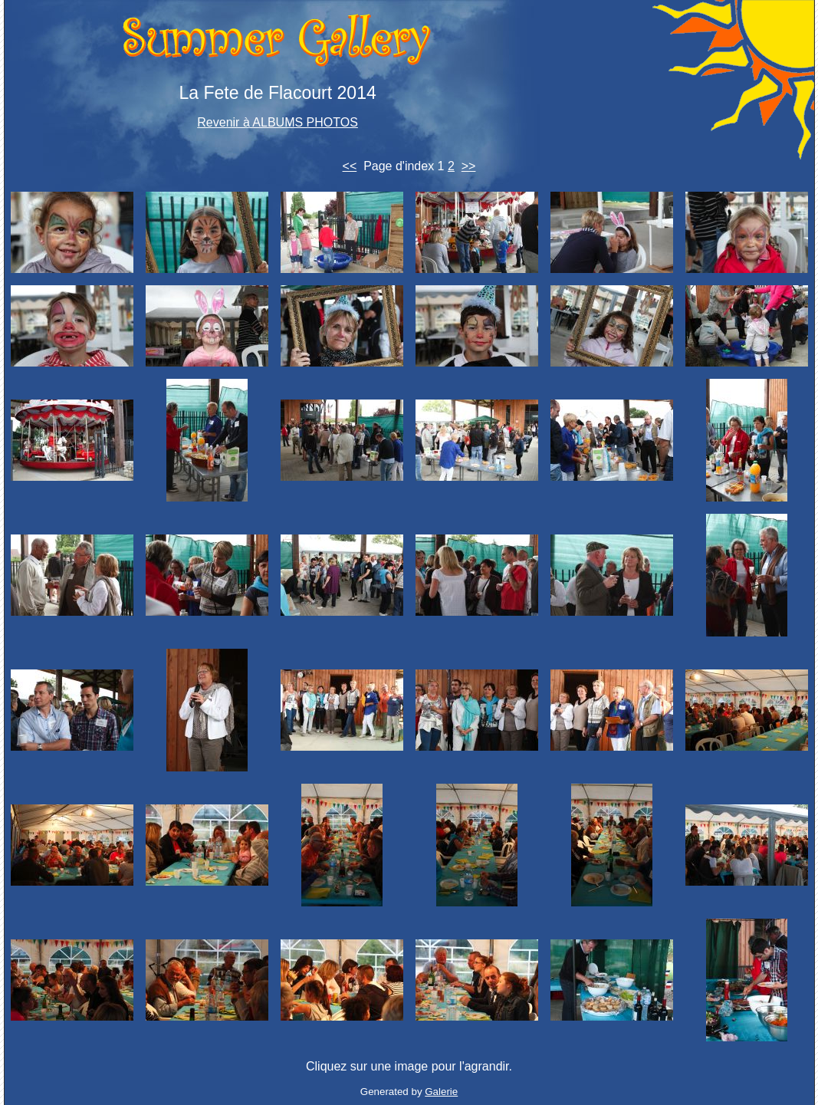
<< (350, 166)
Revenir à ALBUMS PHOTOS (277, 122)
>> (469, 166)
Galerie (441, 1091)
